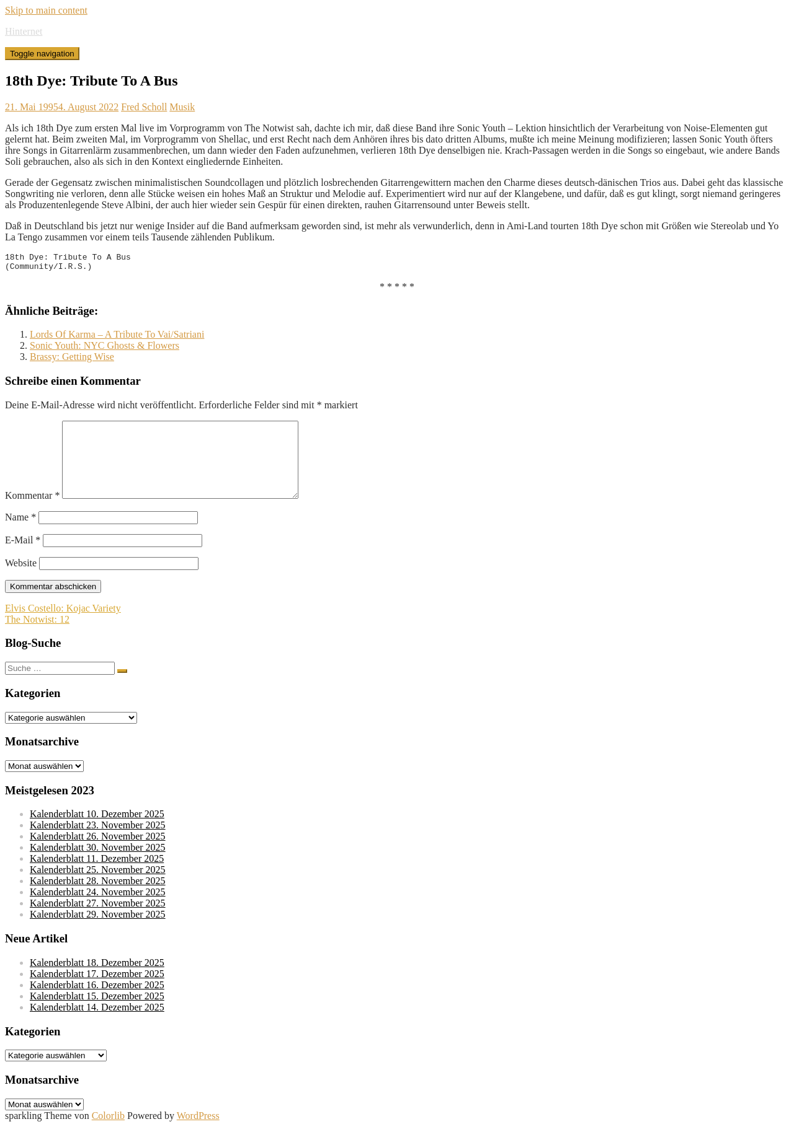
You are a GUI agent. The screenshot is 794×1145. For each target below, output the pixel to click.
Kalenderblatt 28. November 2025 (98, 899)
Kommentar (32, 514)
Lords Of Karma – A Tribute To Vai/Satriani (117, 338)
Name (20, 535)
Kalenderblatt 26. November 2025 (98, 854)
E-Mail (22, 558)
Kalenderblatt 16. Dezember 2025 (97, 1003)
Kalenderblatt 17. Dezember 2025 (97, 992)
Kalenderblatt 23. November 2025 (98, 843)
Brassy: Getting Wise (72, 360)
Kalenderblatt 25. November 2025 (98, 888)
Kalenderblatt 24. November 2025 (98, 910)
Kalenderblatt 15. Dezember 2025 (97, 1014)
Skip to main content (46, 10)
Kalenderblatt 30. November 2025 (98, 866)
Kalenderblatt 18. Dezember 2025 (97, 981)
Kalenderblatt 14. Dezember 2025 (97, 1025)
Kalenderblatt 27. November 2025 (98, 921)
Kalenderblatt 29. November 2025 (98, 933)
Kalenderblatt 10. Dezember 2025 (97, 832)
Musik (182, 107)
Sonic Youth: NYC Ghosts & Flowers (104, 349)
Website (21, 581)
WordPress (198, 1134)
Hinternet (23, 31)
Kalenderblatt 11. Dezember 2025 (97, 877)
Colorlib (108, 1134)
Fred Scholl (144, 107)
